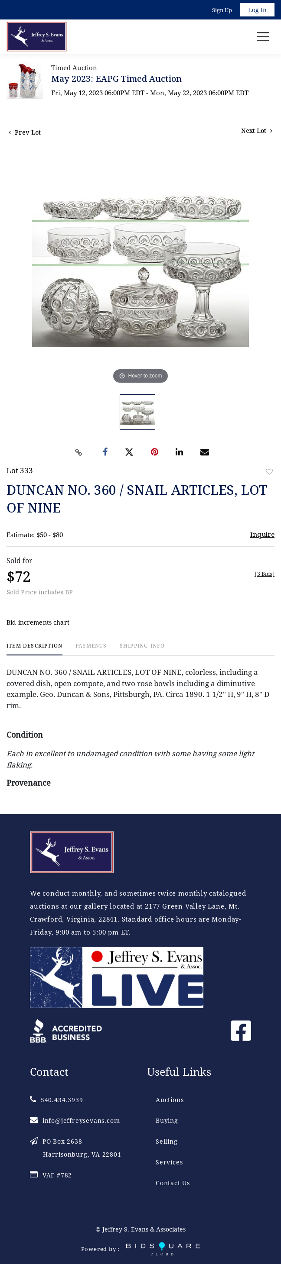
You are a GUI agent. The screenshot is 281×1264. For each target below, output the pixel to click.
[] (264, 573)
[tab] (34, 649)
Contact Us (173, 1183)
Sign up (222, 10)
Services (169, 1162)
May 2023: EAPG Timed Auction (116, 78)
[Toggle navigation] (262, 36)
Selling (167, 1141)
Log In (257, 10)
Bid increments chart (38, 622)
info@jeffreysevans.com (75, 1120)
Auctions (169, 1100)
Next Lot (256, 130)
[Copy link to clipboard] (79, 452)
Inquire (262, 534)
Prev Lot (25, 132)
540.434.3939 (56, 1100)
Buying (167, 1120)
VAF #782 (51, 1175)
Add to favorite (269, 472)
